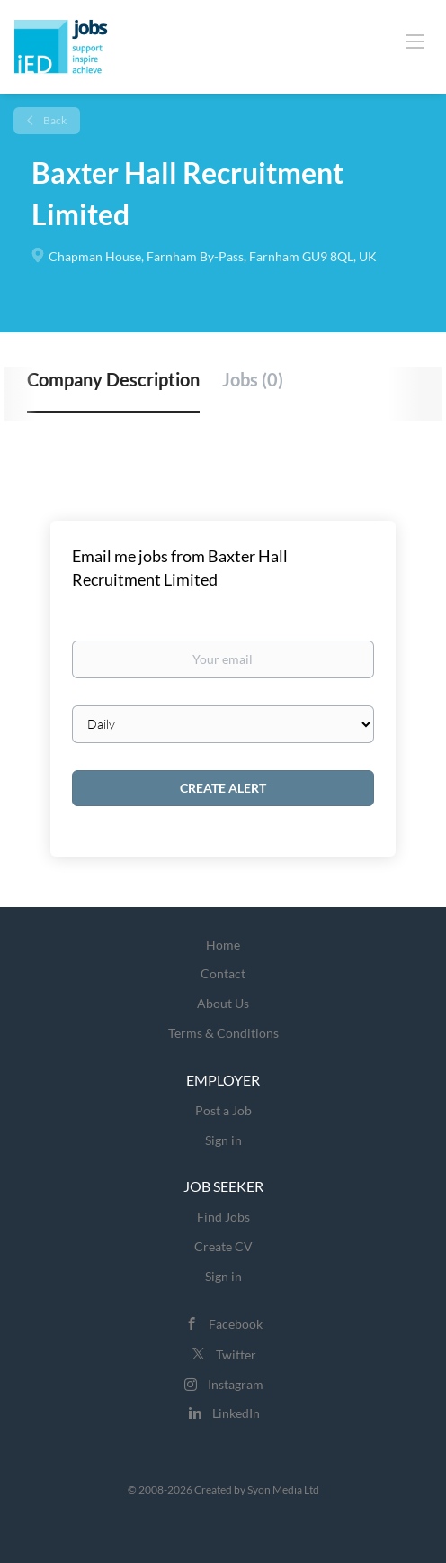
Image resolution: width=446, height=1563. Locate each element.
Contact (223, 973)
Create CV (223, 1246)
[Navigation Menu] (415, 40)
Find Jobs (223, 1216)
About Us (223, 1003)
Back (54, 120)
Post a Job (223, 1110)
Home (223, 944)
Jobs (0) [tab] (252, 379)
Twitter (236, 1354)
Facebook (236, 1323)
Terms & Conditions (223, 1032)
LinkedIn (236, 1413)
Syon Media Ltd (283, 1489)
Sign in (223, 1140)
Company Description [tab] (113, 379)
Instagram (235, 1384)
